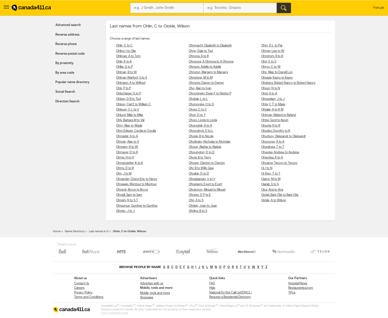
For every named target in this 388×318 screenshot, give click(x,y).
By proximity (64, 63)
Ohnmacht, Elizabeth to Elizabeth (210, 45)
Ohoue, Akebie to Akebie (205, 147)
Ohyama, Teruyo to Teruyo (279, 163)
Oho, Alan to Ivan (200, 88)
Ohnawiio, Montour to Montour (136, 184)
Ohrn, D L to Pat (271, 45)
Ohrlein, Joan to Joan (203, 205)
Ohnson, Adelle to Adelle (205, 66)
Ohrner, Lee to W (272, 51)
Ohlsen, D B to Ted (128, 99)
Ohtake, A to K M (272, 109)
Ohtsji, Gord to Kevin (274, 120)
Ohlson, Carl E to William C (133, 104)
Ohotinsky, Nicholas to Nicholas (209, 141)
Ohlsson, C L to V (127, 109)
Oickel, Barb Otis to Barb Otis (279, 195)
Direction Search (67, 101)
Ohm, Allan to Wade (129, 125)
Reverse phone (66, 44)
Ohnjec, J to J (125, 211)
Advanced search (68, 25)
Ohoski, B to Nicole (201, 136)
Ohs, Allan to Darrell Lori (276, 72)
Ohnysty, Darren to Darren (206, 83)
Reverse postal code (70, 53)
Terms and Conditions (88, 297)
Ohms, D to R (125, 168)
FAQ (212, 283)
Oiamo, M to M (270, 179)
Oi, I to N (266, 168)
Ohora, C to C (198, 109)
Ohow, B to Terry (200, 157)
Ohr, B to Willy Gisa (201, 168)
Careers (79, 288)
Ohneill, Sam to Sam (129, 195)
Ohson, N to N (270, 88)
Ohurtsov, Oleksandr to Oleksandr (283, 136)
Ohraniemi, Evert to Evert (205, 184)
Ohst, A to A (269, 93)
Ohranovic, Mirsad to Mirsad (207, 189)
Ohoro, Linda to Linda (203, 120)
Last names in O (99, 231)
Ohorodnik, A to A (200, 125)
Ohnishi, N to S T (127, 200)
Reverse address (67, 34)
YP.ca (291, 292)
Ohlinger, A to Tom (128, 56)
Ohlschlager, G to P (128, 93)
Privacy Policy (83, 292)
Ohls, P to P (123, 88)
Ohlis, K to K (124, 61)
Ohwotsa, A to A (272, 157)
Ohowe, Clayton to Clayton (207, 163)
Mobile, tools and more (155, 293)
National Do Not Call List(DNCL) (230, 292)
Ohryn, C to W (271, 66)
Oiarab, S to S (270, 184)
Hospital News (297, 283)
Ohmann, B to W (127, 147)
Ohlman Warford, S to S (131, 77)
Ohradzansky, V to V (202, 179)
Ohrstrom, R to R (272, 56)
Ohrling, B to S (198, 211)
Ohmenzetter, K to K (129, 163)
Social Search (65, 91)
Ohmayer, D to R (127, 152)
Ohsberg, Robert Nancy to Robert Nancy (288, 83)
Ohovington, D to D (202, 152)
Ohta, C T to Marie (273, 104)
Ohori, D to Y (197, 115)
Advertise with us (151, 283)
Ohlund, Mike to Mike (129, 115)
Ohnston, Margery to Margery (208, 72)
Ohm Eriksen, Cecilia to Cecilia (136, 131)
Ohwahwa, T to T (272, 147)
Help (212, 288)
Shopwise (146, 297)
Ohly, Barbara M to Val (130, 120)
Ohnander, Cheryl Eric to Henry (136, 179)
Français (378, 7)
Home (57, 231)
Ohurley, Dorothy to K (275, 131)
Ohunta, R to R (270, 125)
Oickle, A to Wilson (273, 200)
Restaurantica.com (300, 288)
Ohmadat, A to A (127, 136)
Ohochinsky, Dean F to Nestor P (210, 93)
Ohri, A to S (196, 200)
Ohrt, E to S (268, 61)
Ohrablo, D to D (199, 173)
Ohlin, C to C (124, 45)
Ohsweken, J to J (273, 99)
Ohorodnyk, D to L (201, 131)
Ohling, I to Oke (126, 51)
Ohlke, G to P (124, 66)
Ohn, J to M (123, 173)
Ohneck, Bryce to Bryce (132, 189)
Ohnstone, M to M (201, 77)
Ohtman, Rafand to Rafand (278, 115)
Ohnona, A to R (199, 56)
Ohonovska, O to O (201, 104)
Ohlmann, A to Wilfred (130, 83)
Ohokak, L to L (198, 99)
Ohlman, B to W (126, 72)
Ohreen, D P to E (200, 195)
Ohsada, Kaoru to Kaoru (277, 77)
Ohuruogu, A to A (272, 141)
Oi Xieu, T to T (270, 173)
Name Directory (75, 231)
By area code (64, 72)
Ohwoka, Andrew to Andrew (280, 152)
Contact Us (81, 283)
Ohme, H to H (125, 157)
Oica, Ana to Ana (272, 189)
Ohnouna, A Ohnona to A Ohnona (211, 61)
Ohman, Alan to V (127, 141)
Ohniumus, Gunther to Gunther (137, 205)
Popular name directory (72, 82)
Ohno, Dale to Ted (201, 51)
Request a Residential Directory (230, 297)
